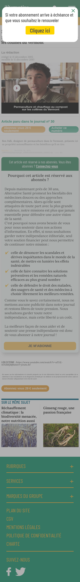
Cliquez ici (40, 30)
